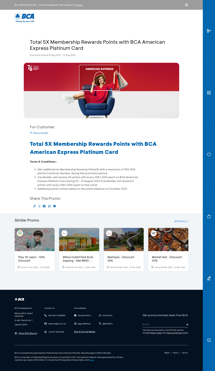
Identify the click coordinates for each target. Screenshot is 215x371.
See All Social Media (84, 331)
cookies (78, 5)
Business (97, 17)
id (180, 18)
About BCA (119, 17)
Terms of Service (174, 333)
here (92, 360)
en (185, 18)
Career (139, 17)
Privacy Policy (156, 333)
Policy (175, 352)
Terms (185, 352)
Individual (77, 17)
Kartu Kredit (39, 133)
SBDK (166, 352)
